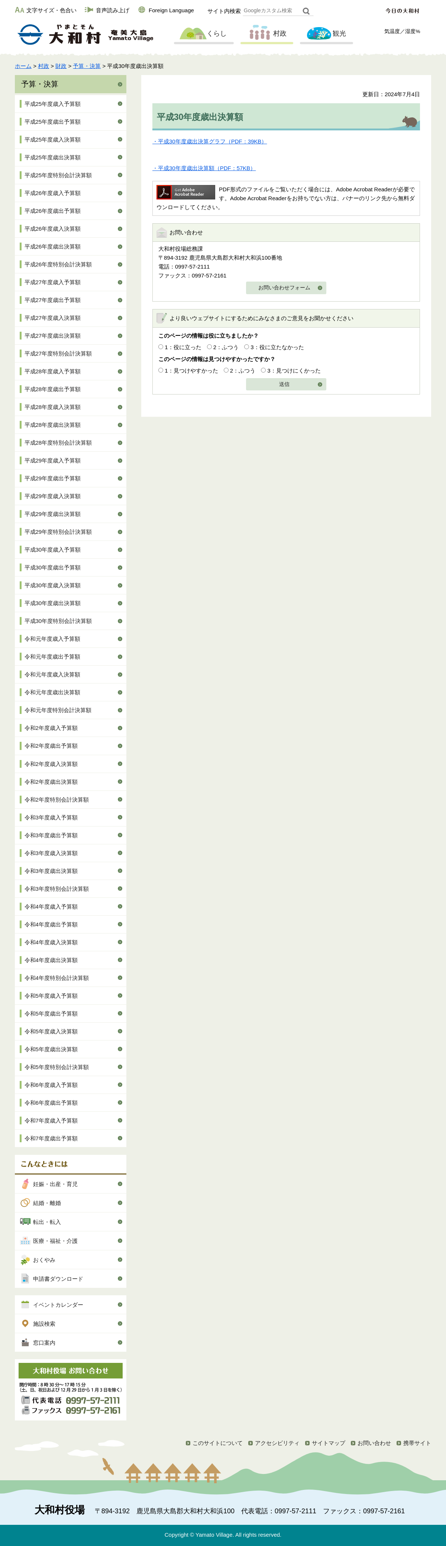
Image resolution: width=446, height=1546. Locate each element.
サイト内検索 (224, 11)
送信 (284, 384)
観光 (325, 34)
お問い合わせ (374, 1443)
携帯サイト (417, 1443)
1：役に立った (183, 347)
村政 (266, 34)
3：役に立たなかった (277, 347)
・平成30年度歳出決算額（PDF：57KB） (204, 168)
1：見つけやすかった (191, 370)
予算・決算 (87, 66)
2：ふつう (226, 347)
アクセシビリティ (277, 1443)
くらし (203, 34)
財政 (61, 66)
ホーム (23, 66)
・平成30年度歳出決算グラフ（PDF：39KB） (209, 141)
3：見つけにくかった (293, 370)
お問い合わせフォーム (284, 287)
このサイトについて (218, 1443)
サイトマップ (328, 1443)
